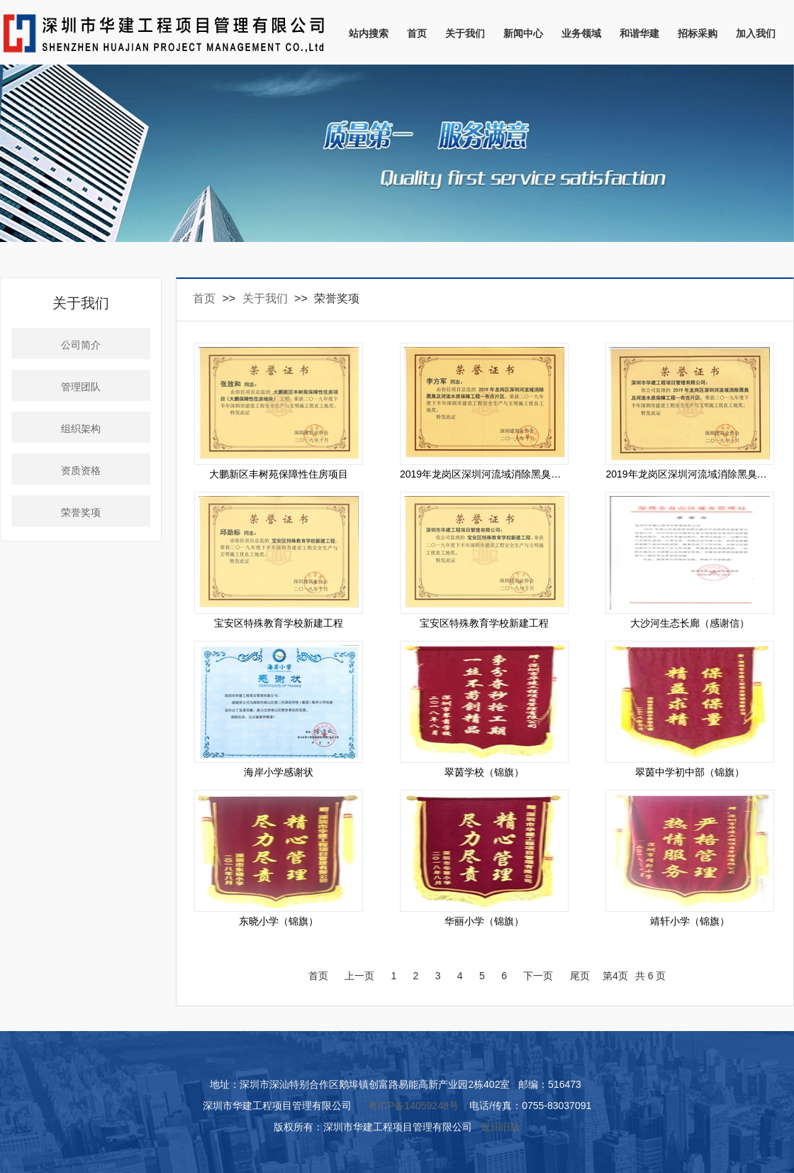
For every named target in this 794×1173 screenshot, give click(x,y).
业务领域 (581, 33)
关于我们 (465, 33)
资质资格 (81, 471)
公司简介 (81, 345)
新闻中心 (523, 33)
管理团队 (81, 387)
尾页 (580, 975)
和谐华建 (639, 33)
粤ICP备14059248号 (413, 1105)
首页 (417, 33)
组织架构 (81, 429)
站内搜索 (368, 33)
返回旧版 (500, 1127)
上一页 (359, 975)
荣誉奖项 (81, 512)
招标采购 (697, 33)
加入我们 (756, 33)
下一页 (538, 975)
